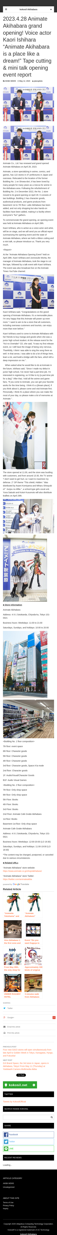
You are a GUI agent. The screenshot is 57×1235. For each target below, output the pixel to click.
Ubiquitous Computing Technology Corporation (34, 1224)
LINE (8, 1148)
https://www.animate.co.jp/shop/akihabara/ (22, 871)
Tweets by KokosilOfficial (14, 1101)
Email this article (11, 1027)
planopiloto (38, 81)
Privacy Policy (9, 1205)
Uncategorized (8, 1187)
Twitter (10, 1008)
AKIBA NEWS (10, 81)
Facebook (11, 1134)
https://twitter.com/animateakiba (17, 879)
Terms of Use (8, 1203)
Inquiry (5, 1208)
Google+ (10, 1018)
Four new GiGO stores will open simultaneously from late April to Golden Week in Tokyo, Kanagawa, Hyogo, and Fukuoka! (28, 1053)
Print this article (11, 1033)
